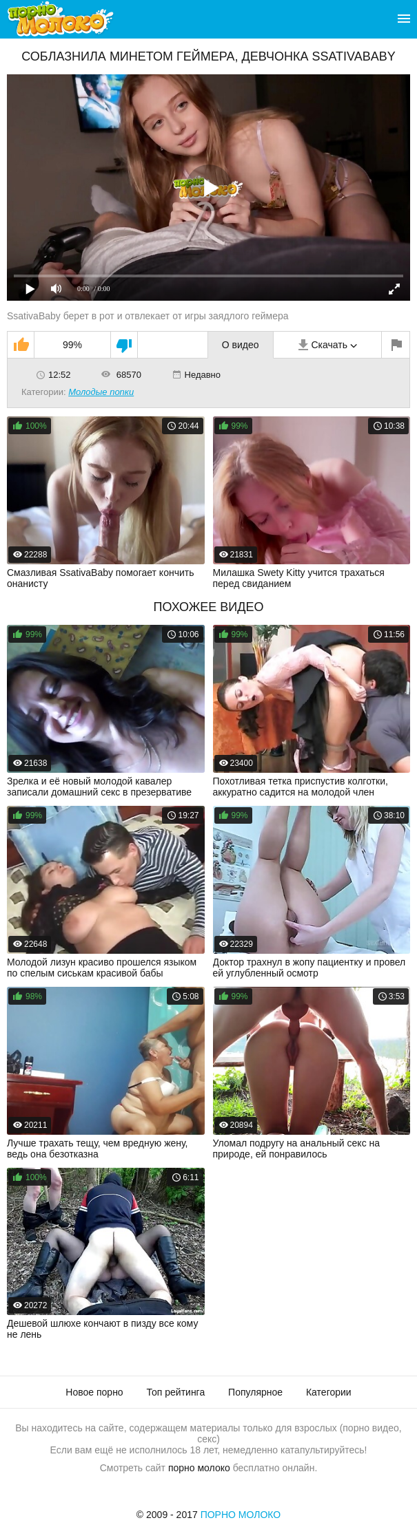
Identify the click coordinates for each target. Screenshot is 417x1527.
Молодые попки (101, 392)
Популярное (255, 1392)
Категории (329, 1392)
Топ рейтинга (176, 1392)
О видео (240, 344)
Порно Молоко (241, 1514)
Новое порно (94, 1392)
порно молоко (199, 1467)
